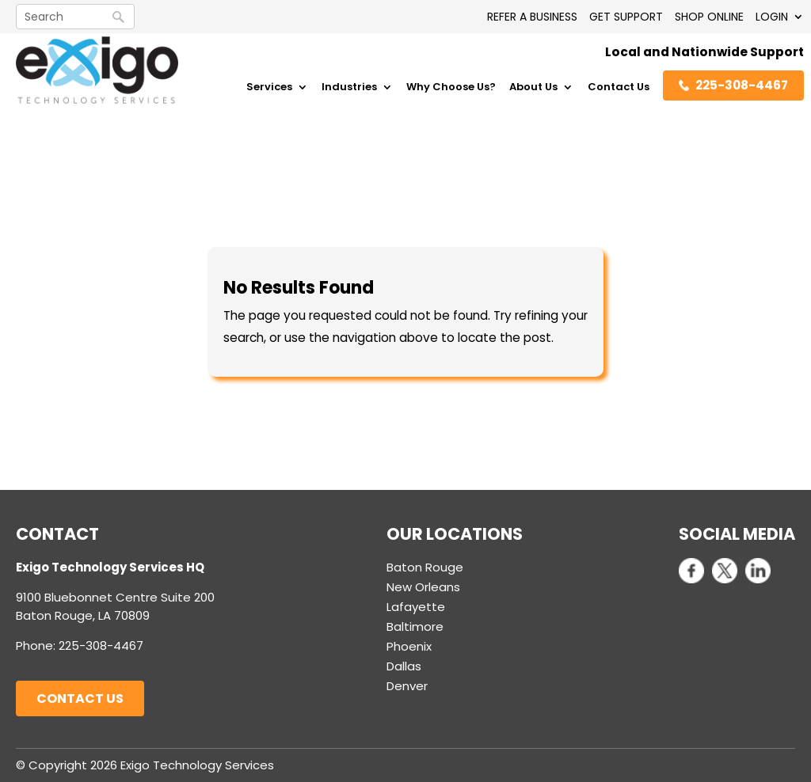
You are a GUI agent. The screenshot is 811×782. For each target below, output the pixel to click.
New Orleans (423, 587)
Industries (349, 88)
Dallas (403, 666)
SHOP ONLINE (709, 16)
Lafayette (415, 606)
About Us (533, 88)
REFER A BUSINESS (532, 16)
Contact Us (618, 88)
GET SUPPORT (626, 16)
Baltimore (415, 626)
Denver (407, 686)
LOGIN (772, 16)
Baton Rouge (424, 567)
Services (269, 88)
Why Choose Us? (451, 88)
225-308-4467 (733, 85)
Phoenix (409, 646)
